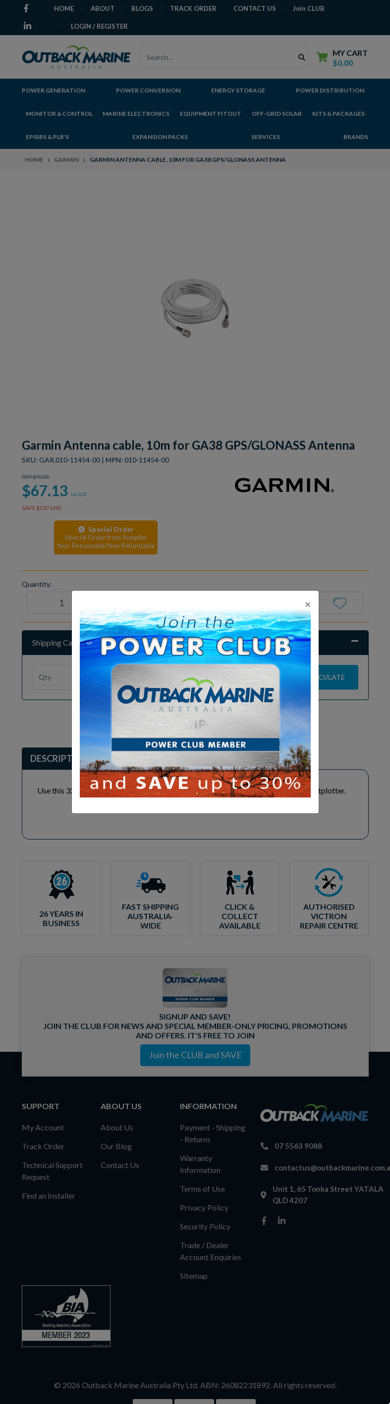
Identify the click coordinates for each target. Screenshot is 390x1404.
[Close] (308, 604)
